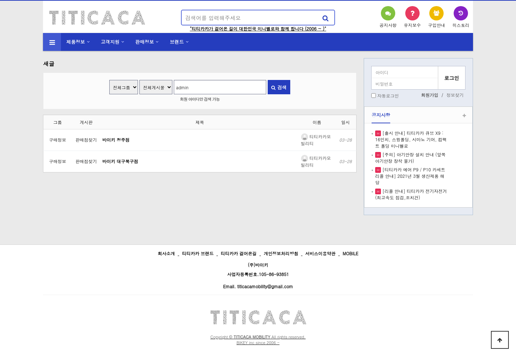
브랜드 (177, 41)
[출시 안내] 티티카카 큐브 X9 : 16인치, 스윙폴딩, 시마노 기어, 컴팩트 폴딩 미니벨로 (411, 139)
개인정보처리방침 (281, 253)
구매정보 (57, 140)
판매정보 (144, 41)
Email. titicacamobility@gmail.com (258, 286)
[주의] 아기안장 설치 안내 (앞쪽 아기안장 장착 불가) (410, 157)
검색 (278, 87)
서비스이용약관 (320, 253)
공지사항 (381, 114)
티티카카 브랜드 (198, 253)
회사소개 (166, 253)
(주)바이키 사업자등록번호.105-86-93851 (258, 269)
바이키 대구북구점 (120, 161)
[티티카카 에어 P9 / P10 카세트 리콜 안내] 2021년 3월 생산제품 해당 (410, 175)
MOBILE (350, 253)
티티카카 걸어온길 (239, 253)
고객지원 (110, 41)
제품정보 (75, 41)
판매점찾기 (86, 140)
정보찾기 (455, 95)
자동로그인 (388, 95)
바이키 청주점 (116, 140)
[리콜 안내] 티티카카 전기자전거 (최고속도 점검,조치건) (411, 194)
